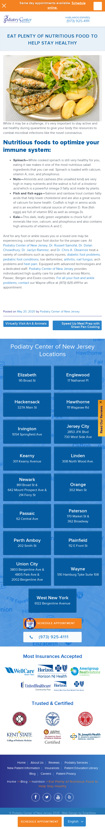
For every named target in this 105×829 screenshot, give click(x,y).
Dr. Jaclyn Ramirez (35, 250)
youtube (58, 797)
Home (21, 762)
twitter (47, 797)
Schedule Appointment (40, 821)
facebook (36, 797)
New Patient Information (23, 768)
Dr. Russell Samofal (63, 246)
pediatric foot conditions (21, 260)
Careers (46, 774)
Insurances (52, 768)
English (73, 822)
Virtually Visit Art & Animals (26, 324)
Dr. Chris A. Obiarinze (72, 250)
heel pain (30, 264)
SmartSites (89, 813)
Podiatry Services (76, 762)
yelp (69, 797)
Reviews (54, 762)
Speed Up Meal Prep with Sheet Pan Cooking (81, 325)
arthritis (69, 260)
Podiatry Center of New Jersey (25, 246)
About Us (37, 762)
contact (23, 283)
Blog (32, 774)
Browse (98, 6)
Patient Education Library (81, 768)
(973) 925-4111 (78, 21)
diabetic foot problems (83, 255)
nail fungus (84, 260)
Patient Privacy (66, 774)
